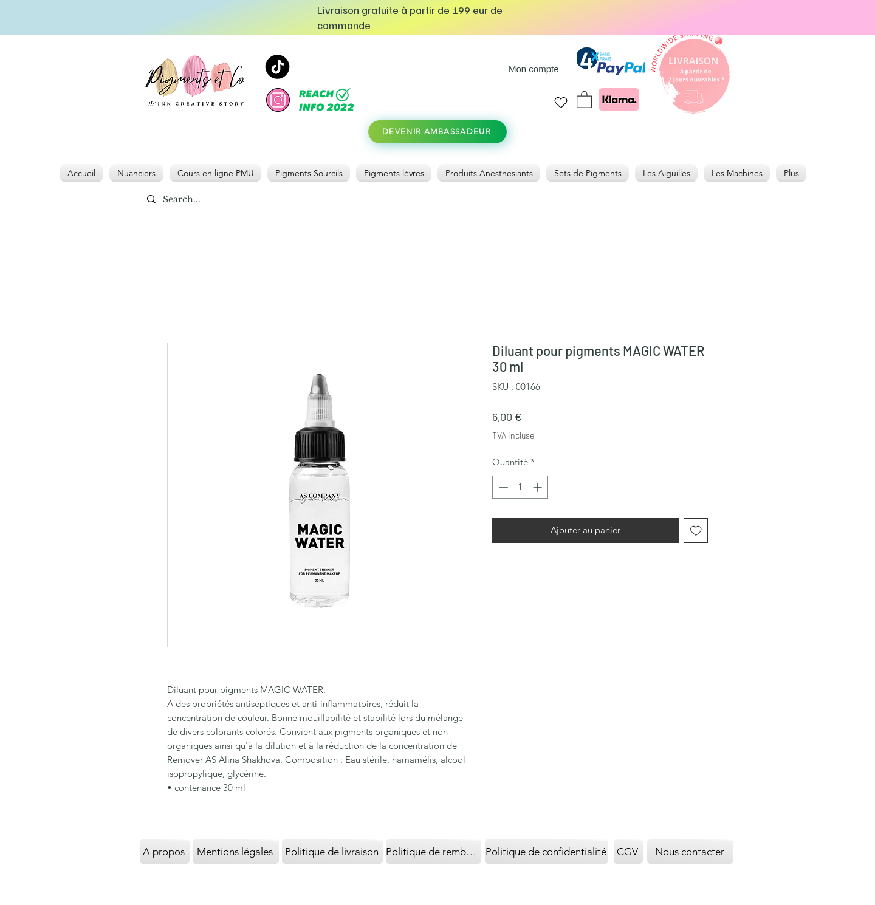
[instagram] (278, 100)
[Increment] (538, 487)
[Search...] (210, 200)
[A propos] (165, 851)
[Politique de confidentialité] (546, 851)
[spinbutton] (520, 487)
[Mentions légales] (236, 851)
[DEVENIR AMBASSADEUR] (437, 131)
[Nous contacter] (690, 851)
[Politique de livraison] (332, 851)
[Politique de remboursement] (433, 851)
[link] (584, 99)
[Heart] (560, 102)
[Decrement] (502, 487)
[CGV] (628, 851)
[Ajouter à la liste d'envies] (696, 530)
